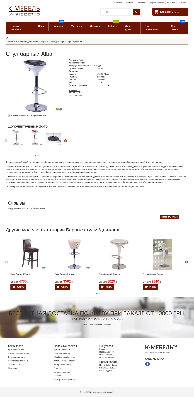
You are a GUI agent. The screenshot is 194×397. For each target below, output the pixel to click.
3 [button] (38, 155)
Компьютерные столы (18, 361)
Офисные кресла (16, 364)
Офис (41, 26)
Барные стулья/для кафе (52, 41)
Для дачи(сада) (151, 28)
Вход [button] (183, 3)
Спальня (58, 25)
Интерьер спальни (62, 364)
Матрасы (76, 26)
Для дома (128, 28)
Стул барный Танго (20, 274)
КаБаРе (113, 25)
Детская (95, 26)
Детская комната (62, 372)
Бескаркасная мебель (64, 379)
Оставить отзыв (169, 217)
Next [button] (65, 141)
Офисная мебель (62, 353)
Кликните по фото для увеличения (27, 115)
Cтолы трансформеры (18, 353)
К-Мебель (12, 41)
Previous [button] (5, 141)
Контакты (118, 3)
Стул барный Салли (153, 274)
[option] (17, 140)
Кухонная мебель (62, 349)
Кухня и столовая (15, 28)
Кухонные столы (16, 349)
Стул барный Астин (64, 274)
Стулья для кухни (16, 357)
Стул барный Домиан (109, 274)
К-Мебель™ (109, 392)
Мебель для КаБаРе (29, 41)
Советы (57, 368)
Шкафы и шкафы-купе (64, 357)
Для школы (178, 26)
